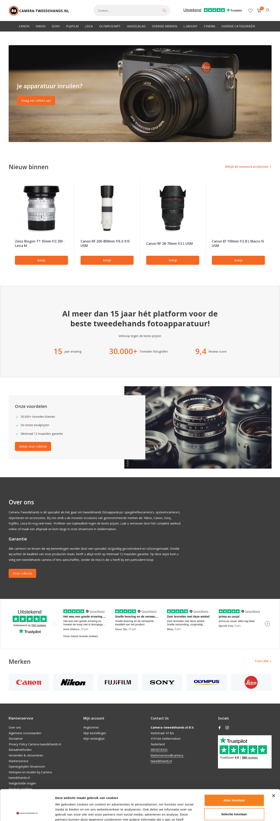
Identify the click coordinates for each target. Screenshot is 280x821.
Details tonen (227, 812)
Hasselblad (136, 26)
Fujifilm (72, 26)
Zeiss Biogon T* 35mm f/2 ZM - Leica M (40, 243)
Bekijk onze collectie (33, 446)
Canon (24, 26)
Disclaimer (16, 739)
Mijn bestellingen (94, 733)
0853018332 (159, 750)
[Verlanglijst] (250, 10)
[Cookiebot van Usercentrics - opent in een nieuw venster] (27, 813)
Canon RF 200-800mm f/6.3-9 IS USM (105, 243)
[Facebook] (219, 728)
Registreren (91, 727)
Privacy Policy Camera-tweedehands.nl (35, 744)
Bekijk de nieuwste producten (246, 167)
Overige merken (164, 26)
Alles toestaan (234, 771)
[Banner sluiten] (273, 766)
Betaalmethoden (20, 750)
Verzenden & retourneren (26, 755)
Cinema (209, 26)
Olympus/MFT (110, 26)
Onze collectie (22, 573)
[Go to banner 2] (140, 93)
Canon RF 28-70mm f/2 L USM (169, 243)
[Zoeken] (131, 10)
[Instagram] (227, 728)
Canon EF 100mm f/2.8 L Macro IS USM (238, 243)
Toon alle (261, 661)
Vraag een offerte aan (36, 101)
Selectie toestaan (234, 785)
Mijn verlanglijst (94, 739)
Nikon (40, 26)
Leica (89, 26)
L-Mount (190, 26)
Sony (56, 26)
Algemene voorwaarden (25, 733)
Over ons (15, 727)
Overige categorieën (238, 26)
